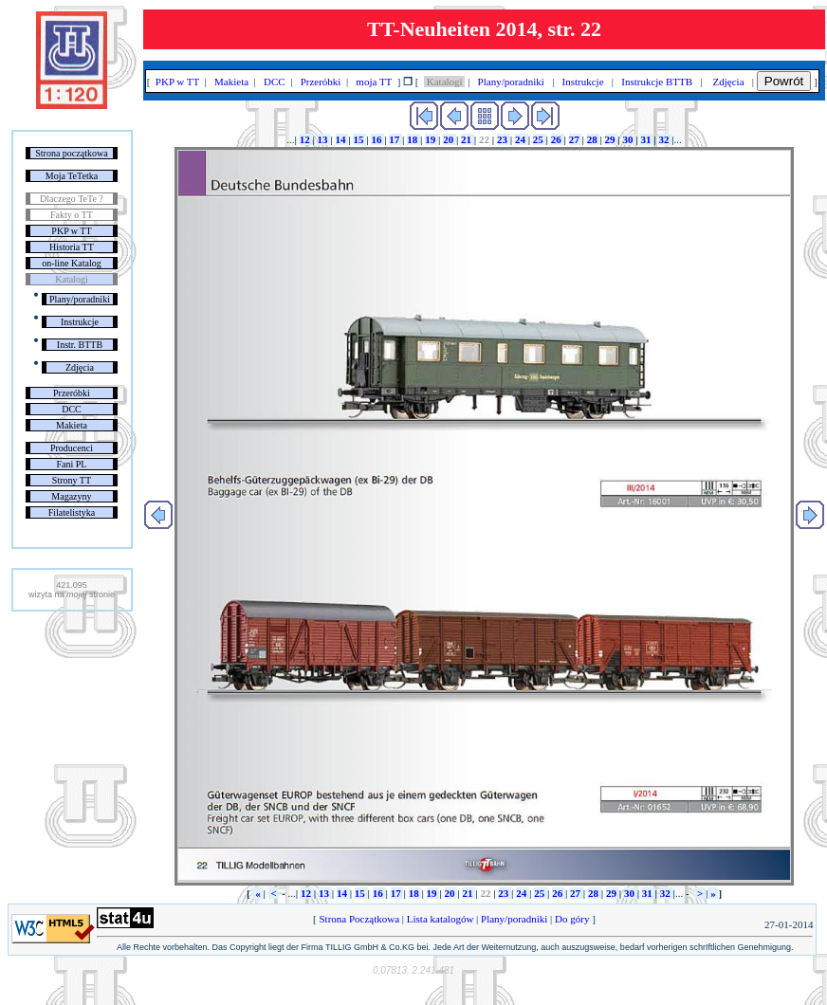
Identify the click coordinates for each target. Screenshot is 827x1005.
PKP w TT (71, 231)
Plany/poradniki (79, 299)
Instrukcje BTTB (657, 81)
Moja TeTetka (72, 176)
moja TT (374, 81)
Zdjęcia (79, 367)
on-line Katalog (71, 263)
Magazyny (71, 496)
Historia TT (71, 247)
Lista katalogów (440, 918)
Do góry (572, 918)
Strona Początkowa (359, 918)
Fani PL (71, 464)
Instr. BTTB (79, 344)
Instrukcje (80, 322)
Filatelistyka (71, 512)
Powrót (783, 81)
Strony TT (71, 480)
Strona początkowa (71, 153)
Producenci (71, 448)
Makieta (71, 425)
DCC (72, 409)
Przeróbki (71, 393)
